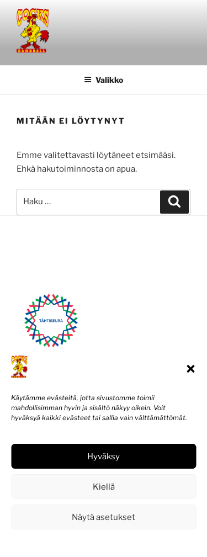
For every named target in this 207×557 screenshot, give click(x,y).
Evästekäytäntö (70, 542)
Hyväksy (103, 456)
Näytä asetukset (103, 517)
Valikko (103, 79)
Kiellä (104, 487)
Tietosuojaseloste (128, 542)
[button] (190, 368)
